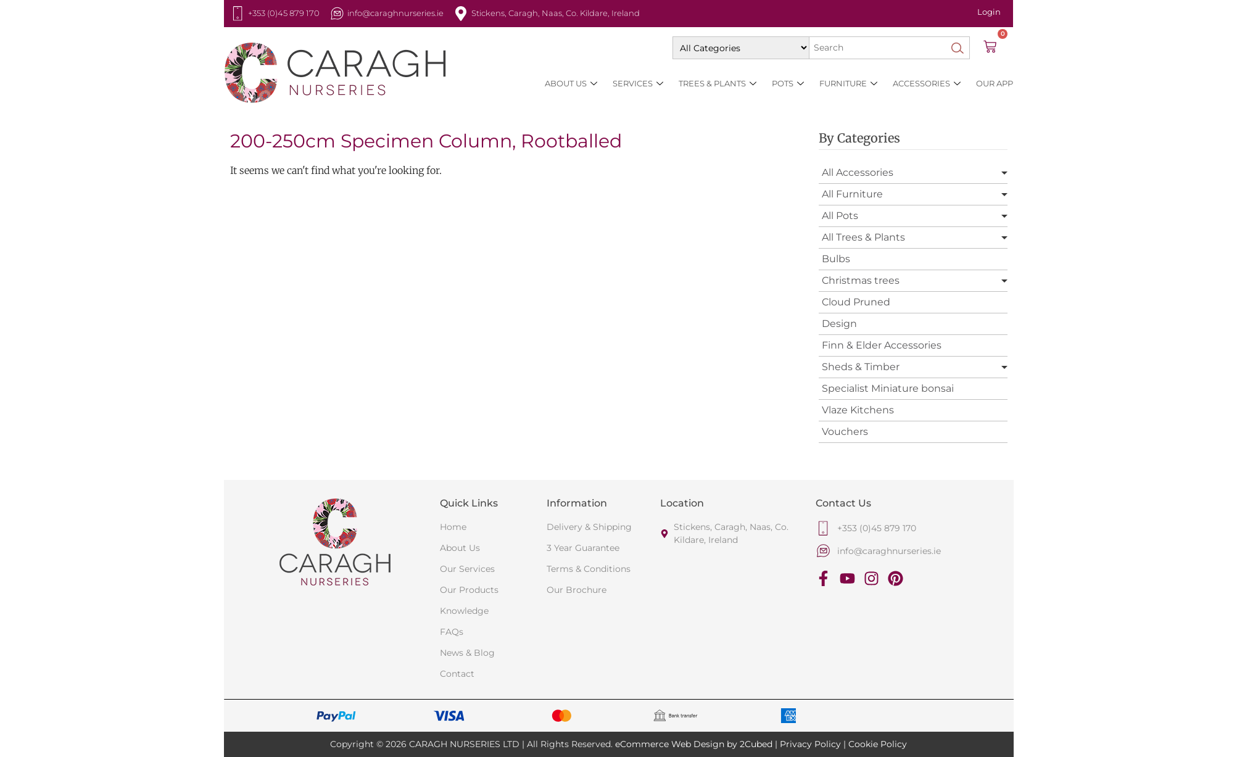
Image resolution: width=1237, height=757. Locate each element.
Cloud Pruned (856, 302)
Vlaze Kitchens (858, 410)
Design (839, 323)
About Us (571, 83)
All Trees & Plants (863, 237)
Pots (788, 83)
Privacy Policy (810, 744)
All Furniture (852, 194)
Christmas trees (861, 280)
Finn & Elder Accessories (881, 345)
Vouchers (845, 431)
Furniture (848, 83)
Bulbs (836, 259)
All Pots (840, 215)
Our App (994, 83)
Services (638, 83)
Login (989, 12)
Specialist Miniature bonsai (888, 388)
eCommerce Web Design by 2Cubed (693, 744)
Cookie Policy (877, 744)
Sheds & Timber (861, 367)
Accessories (927, 83)
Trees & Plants (717, 83)
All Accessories (857, 172)
